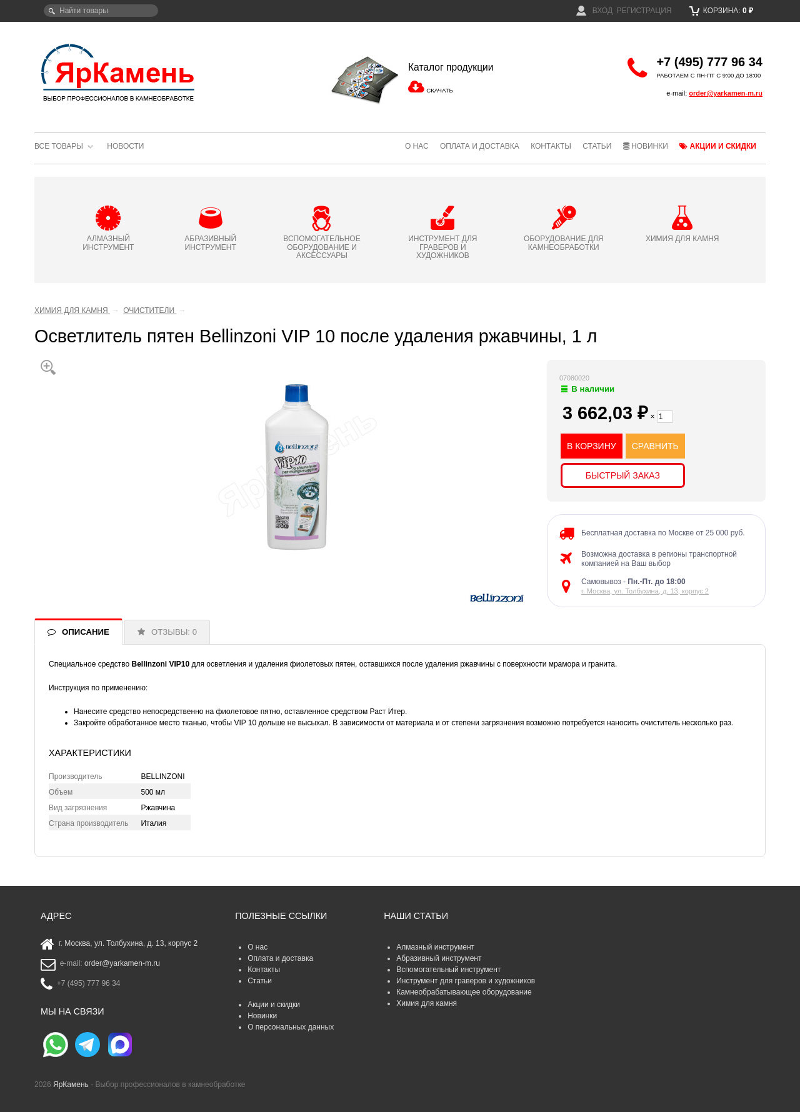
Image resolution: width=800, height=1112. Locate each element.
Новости (125, 146)
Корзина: (721, 11)
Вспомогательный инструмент (448, 969)
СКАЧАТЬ (439, 90)
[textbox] (101, 10)
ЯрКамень (71, 1084)
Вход (594, 11)
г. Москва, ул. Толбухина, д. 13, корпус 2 (645, 591)
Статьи (596, 146)
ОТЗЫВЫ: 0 (174, 632)
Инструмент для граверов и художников (465, 980)
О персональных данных (291, 1027)
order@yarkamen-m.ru (725, 93)
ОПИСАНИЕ (85, 632)
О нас (417, 146)
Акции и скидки (717, 146)
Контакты (551, 146)
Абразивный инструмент (438, 958)
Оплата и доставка (479, 146)
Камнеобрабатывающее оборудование (464, 992)
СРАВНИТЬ (655, 446)
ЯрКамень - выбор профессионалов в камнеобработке (118, 71)
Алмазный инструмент (435, 947)
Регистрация (643, 10)
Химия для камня (426, 1003)
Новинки (645, 146)
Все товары (58, 146)
